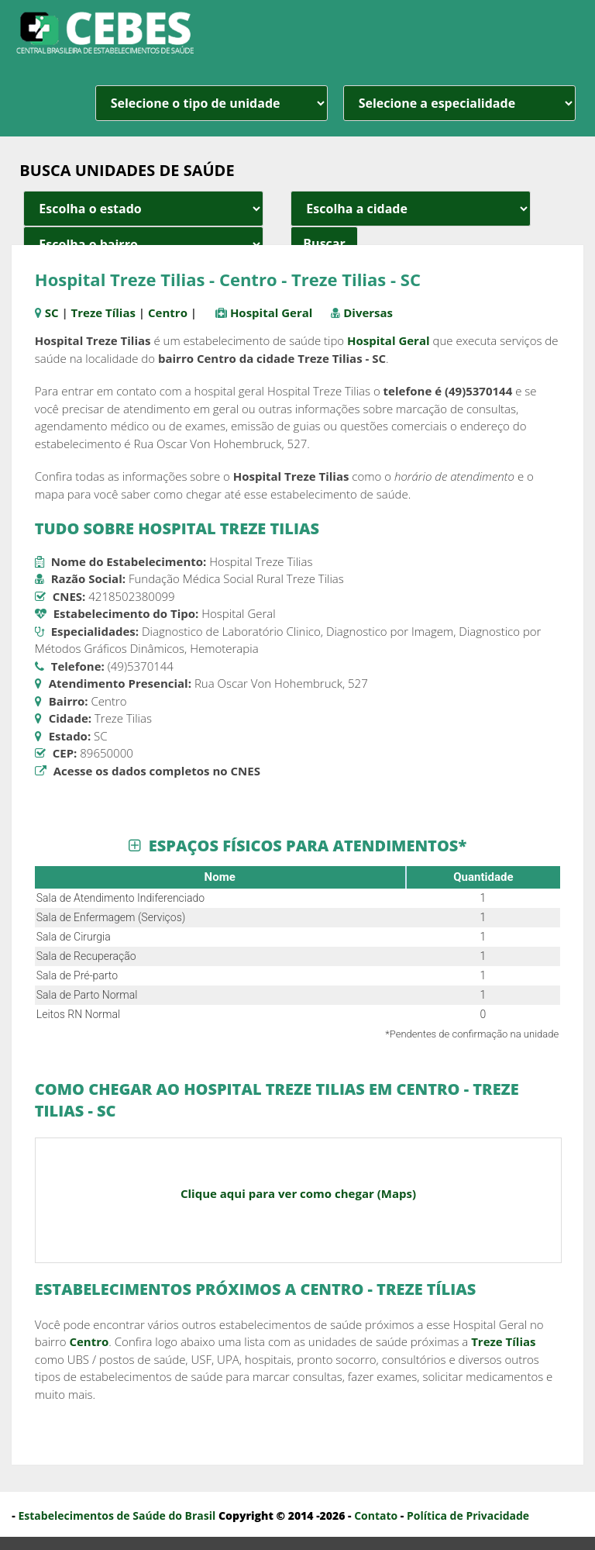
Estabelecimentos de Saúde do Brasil (116, 1515)
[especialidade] (459, 103)
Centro (167, 312)
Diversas (368, 312)
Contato (375, 1515)
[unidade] (211, 103)
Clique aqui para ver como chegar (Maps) (298, 1193)
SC (52, 312)
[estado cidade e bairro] (143, 208)
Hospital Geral (271, 312)
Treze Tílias (103, 312)
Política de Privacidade (468, 1515)
